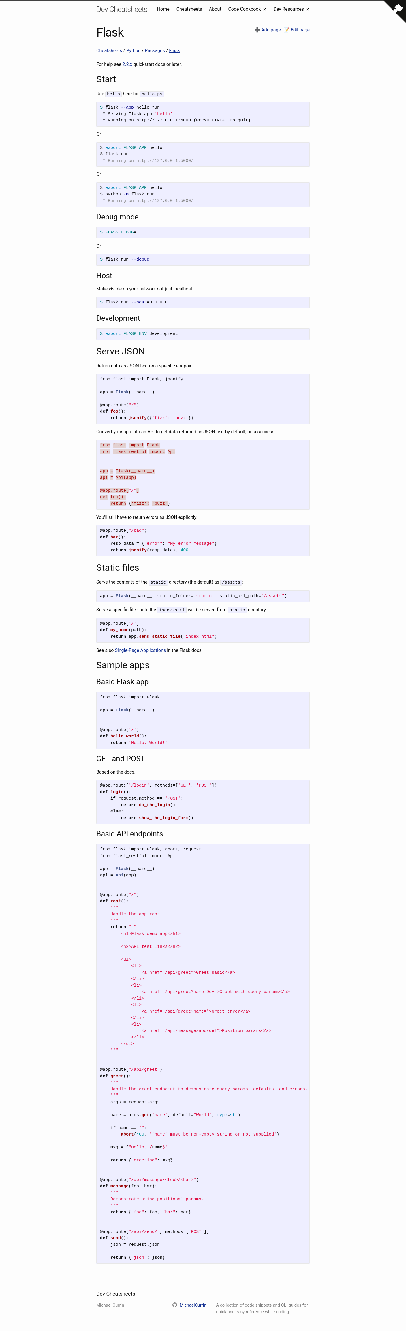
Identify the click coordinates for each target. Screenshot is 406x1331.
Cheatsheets (189, 9)
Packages (155, 50)
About (216, 9)
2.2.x (127, 64)
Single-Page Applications (140, 649)
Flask (174, 50)
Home (164, 9)
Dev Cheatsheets (121, 9)
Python (134, 50)
